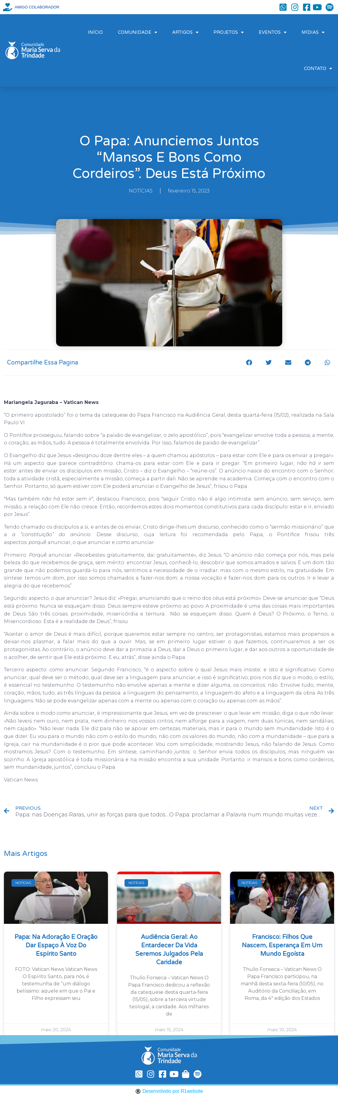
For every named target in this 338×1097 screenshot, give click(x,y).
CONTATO (318, 68)
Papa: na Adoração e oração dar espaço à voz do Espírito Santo (55, 945)
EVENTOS (272, 32)
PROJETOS (228, 32)
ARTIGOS (185, 32)
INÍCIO (95, 32)
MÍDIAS (313, 32)
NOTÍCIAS (141, 191)
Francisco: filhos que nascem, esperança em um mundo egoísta (282, 945)
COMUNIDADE (137, 32)
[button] (249, 362)
